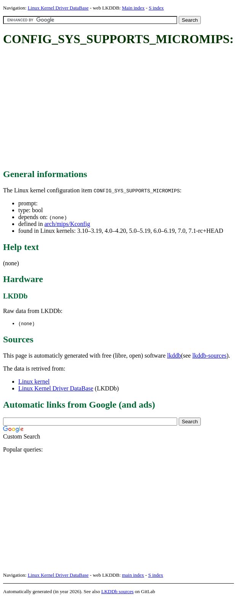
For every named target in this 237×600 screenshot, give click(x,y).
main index (133, 575)
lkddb (174, 356)
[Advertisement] (120, 108)
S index (156, 8)
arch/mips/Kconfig (67, 224)
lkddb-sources (209, 356)
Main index (133, 8)
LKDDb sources (117, 592)
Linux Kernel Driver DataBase (58, 8)
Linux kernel (34, 382)
